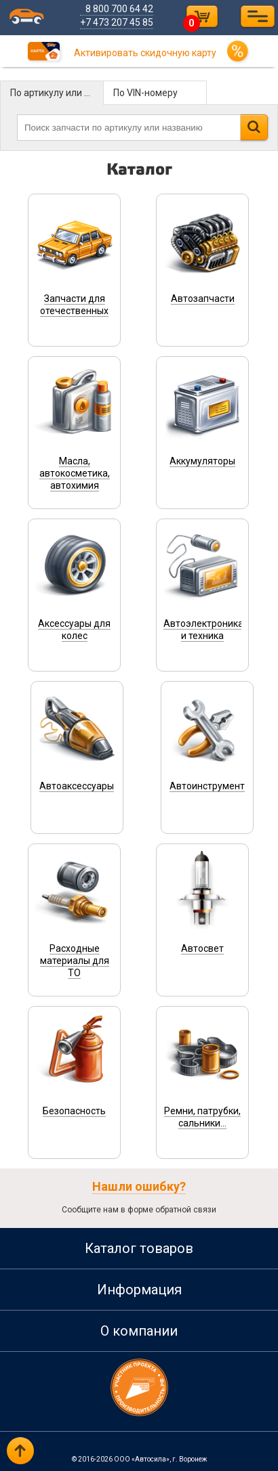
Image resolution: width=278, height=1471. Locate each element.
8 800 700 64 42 (120, 8)
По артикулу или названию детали (57, 92)
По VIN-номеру (145, 92)
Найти (254, 127)
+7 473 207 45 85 (117, 22)
